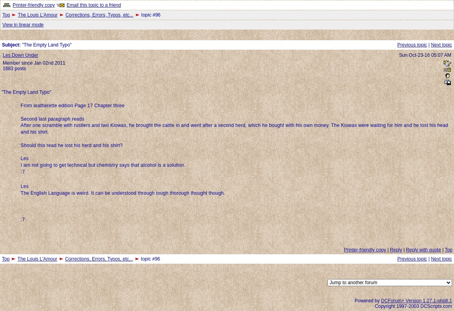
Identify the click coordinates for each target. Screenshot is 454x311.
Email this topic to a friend (94, 5)
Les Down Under (20, 55)
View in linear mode (23, 25)
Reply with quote (423, 250)
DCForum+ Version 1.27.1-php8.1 (416, 301)
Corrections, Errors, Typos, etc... (100, 15)
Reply (396, 250)
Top (6, 15)
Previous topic (412, 45)
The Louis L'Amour (37, 15)
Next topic (441, 45)
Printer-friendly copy (34, 5)
